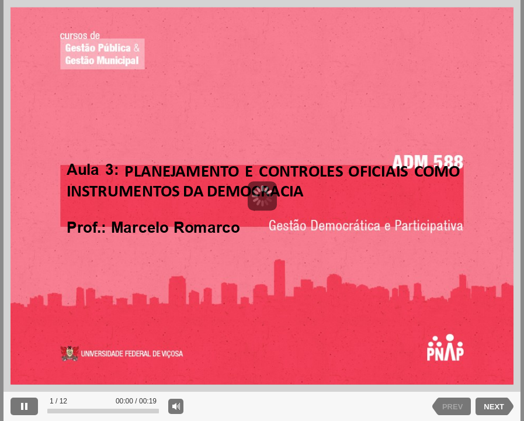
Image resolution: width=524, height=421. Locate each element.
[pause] (24, 406)
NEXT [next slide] (494, 406)
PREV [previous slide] (452, 406)
